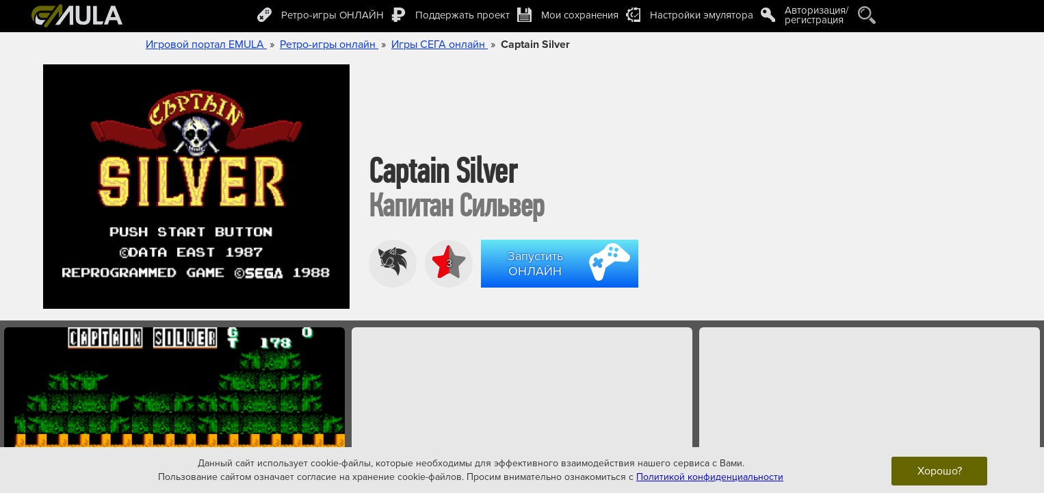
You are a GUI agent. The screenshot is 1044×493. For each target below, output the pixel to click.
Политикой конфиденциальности (709, 476)
